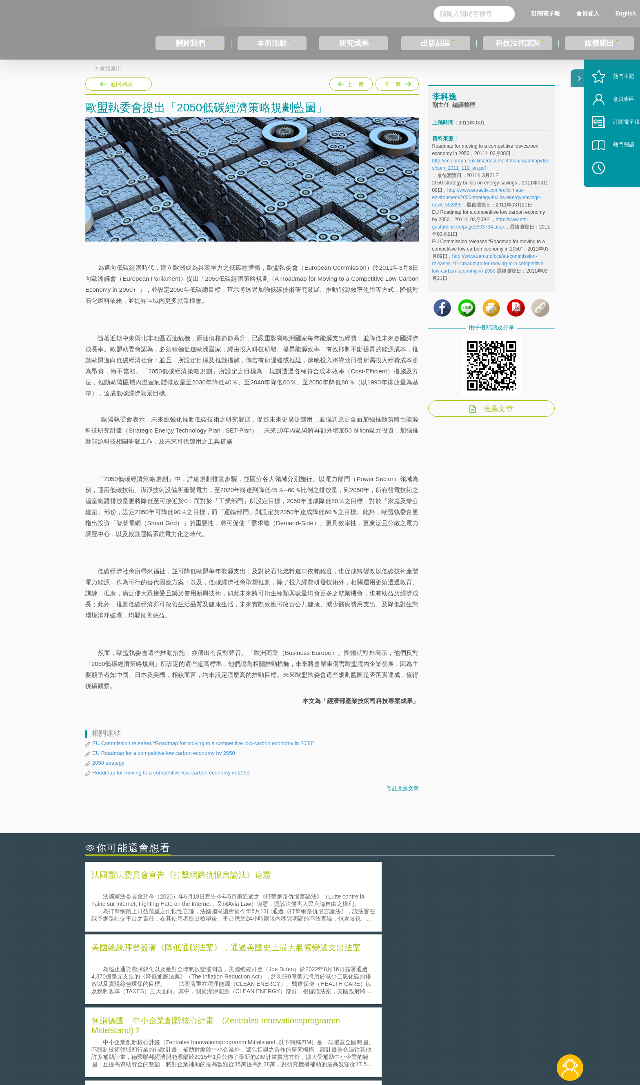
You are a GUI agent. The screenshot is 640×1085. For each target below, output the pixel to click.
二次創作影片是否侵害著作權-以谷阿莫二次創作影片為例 (169, 961)
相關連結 (484, 1040)
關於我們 (190, 43)
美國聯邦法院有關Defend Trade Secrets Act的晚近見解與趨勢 (175, 973)
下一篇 (397, 82)
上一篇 (351, 82)
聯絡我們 (322, 1051)
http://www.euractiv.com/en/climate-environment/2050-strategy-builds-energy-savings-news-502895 (486, 206)
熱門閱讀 (612, 171)
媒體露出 (599, 43)
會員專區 (612, 125)
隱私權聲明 (325, 1040)
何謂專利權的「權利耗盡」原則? (370, 984)
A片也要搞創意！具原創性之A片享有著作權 (385, 973)
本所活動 (272, 43)
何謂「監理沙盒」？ (353, 961)
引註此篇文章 (403, 788)
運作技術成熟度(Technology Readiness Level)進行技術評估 (172, 984)
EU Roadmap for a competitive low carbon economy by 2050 (163, 753)
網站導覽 (372, 1051)
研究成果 (354, 43)
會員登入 (587, 13)
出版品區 (435, 43)
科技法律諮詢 (518, 43)
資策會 (436, 1040)
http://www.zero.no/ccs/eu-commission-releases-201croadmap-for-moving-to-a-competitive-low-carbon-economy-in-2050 (488, 272)
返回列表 (121, 84)
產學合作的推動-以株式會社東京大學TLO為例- (389, 995)
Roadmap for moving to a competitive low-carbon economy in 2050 (170, 773)
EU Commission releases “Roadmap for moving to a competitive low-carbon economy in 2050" (203, 743)
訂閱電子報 (545, 13)
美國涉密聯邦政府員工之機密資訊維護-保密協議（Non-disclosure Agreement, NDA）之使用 (196, 996)
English (626, 13)
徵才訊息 (372, 1040)
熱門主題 (612, 103)
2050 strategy (108, 763)
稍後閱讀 (616, 194)
